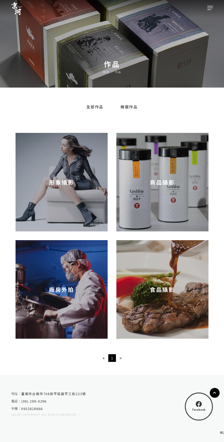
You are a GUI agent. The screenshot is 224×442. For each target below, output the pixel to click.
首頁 (106, 72)
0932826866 (33, 408)
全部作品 (94, 106)
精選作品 (129, 106)
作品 (118, 72)
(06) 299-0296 (35, 401)
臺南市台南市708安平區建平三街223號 (55, 393)
